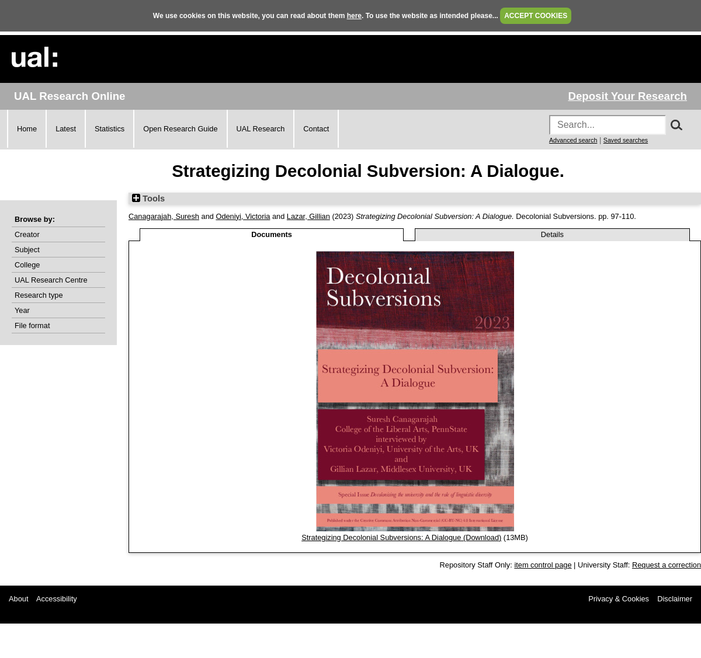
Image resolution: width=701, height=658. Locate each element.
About (18, 598)
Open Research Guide (180, 128)
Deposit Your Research (627, 96)
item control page (542, 564)
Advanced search (573, 140)
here (354, 16)
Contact (316, 128)
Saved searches (625, 140)
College (27, 264)
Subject (27, 249)
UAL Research (261, 128)
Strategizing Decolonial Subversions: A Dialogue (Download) (401, 537)
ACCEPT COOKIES (535, 16)
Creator (27, 234)
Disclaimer (674, 598)
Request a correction (666, 564)
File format (32, 325)
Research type (39, 295)
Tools (148, 198)
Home (27, 128)
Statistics (109, 128)
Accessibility (56, 598)
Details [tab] (552, 234)
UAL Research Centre (51, 280)
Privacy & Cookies (618, 598)
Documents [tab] (271, 234)
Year (22, 310)
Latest (65, 128)
